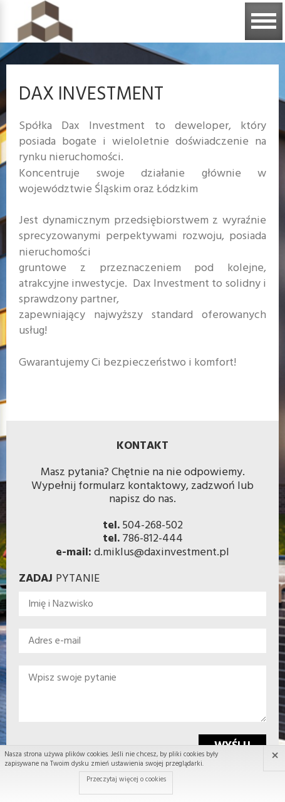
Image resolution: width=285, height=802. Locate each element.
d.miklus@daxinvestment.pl (161, 552)
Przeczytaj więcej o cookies (126, 779)
